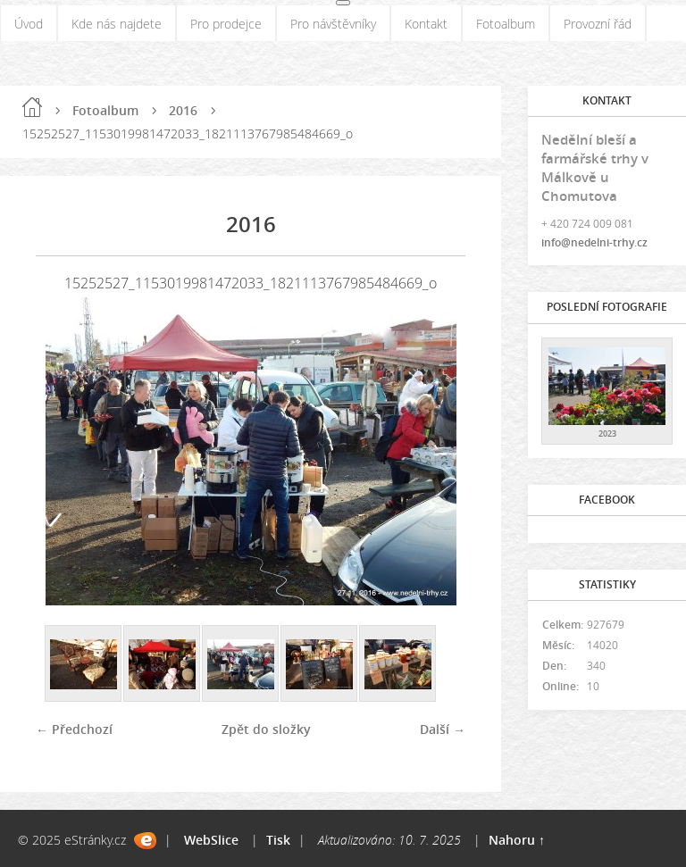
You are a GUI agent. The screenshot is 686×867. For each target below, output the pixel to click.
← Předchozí (74, 729)
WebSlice (211, 839)
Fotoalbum (505, 23)
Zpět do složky (266, 729)
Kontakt (426, 23)
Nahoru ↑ (517, 839)
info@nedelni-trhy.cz (594, 242)
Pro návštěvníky (333, 23)
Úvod (28, 23)
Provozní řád (598, 23)
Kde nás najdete (116, 23)
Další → (442, 729)
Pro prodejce (226, 23)
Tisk (278, 839)
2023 (607, 433)
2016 (183, 110)
